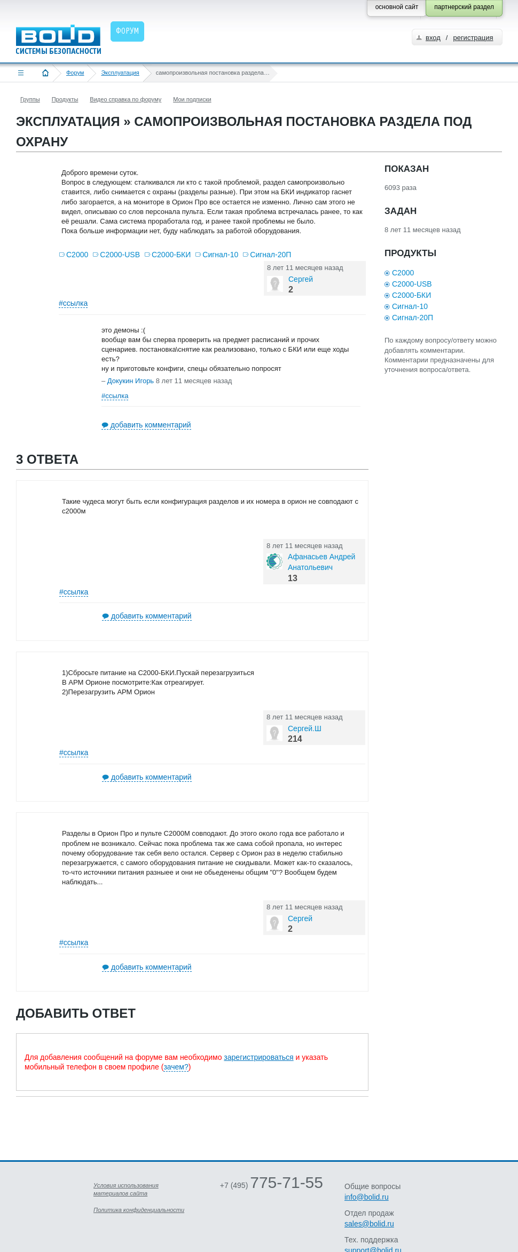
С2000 (77, 254)
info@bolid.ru (366, 1197)
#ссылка (73, 303)
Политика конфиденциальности (138, 1210)
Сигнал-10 (220, 254)
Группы (30, 99)
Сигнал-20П (270, 254)
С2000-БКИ (171, 254)
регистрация (473, 38)
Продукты (65, 99)
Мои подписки (192, 99)
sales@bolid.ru (369, 1223)
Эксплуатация (120, 72)
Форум (75, 72)
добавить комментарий (151, 425)
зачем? (175, 1067)
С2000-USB (120, 254)
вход (433, 38)
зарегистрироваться (258, 1057)
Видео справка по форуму (125, 99)
